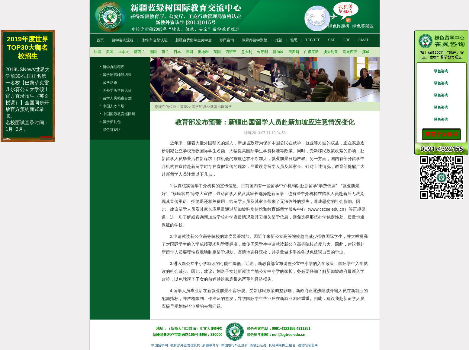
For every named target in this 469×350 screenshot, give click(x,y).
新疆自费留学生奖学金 (193, 40)
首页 (100, 40)
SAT (331, 40)
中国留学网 (159, 345)
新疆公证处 (258, 345)
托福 (278, 40)
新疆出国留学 (221, 107)
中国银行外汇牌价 (234, 345)
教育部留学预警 (254, 40)
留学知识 (198, 107)
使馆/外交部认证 (154, 40)
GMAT (363, 40)
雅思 (293, 40)
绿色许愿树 (338, 26)
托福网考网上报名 (282, 345)
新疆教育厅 (210, 345)
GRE (347, 40)
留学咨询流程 (122, 40)
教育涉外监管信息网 (185, 345)
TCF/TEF (312, 40)
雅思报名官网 (308, 345)
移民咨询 (227, 40)
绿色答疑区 (363, 26)
